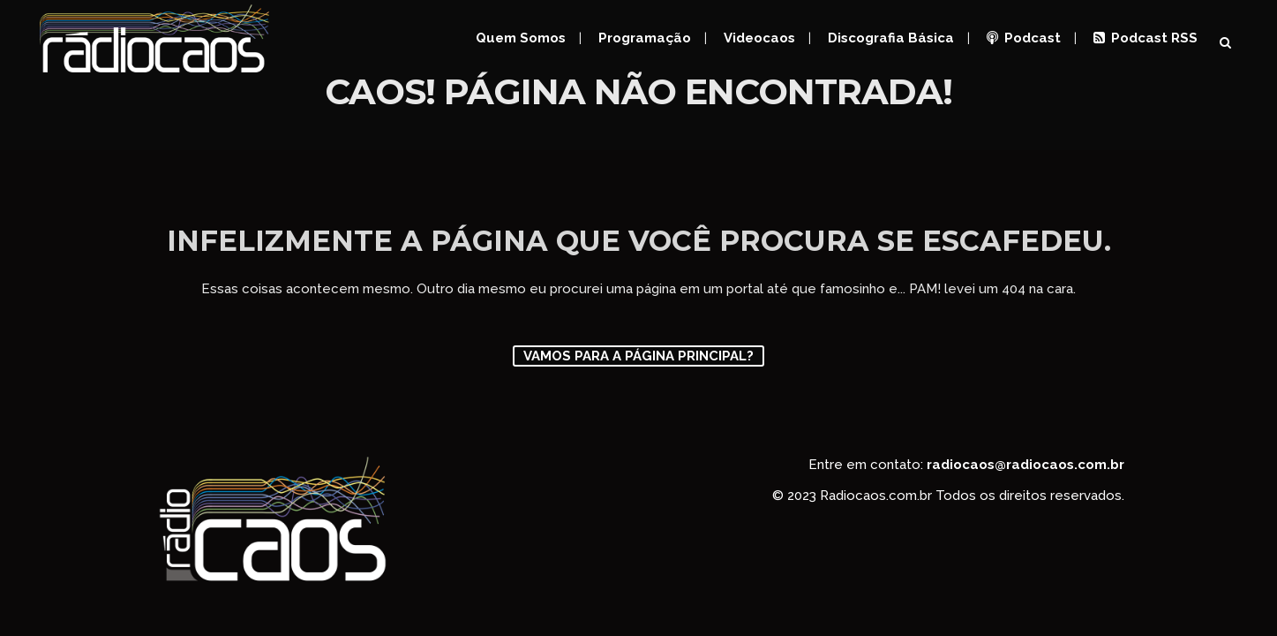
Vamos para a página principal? (638, 356)
